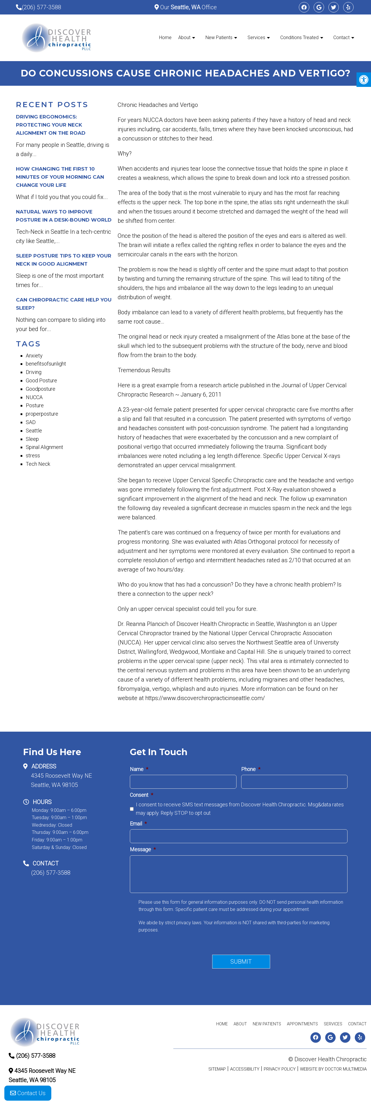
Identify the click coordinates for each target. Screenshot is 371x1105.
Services (256, 37)
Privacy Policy (280, 1069)
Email (138, 824)
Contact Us (28, 1093)
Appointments (302, 1024)
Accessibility (244, 1069)
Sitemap (217, 1069)
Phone (250, 769)
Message (143, 849)
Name (139, 769)
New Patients (218, 37)
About (184, 37)
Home (165, 37)
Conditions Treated (299, 37)
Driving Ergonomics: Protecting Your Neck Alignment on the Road (51, 125)
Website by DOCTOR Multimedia (333, 1069)
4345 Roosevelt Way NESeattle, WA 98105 (61, 780)
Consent (141, 795)
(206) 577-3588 (41, 7)
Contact (341, 37)
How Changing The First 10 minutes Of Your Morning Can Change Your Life (60, 177)
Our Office (188, 7)
